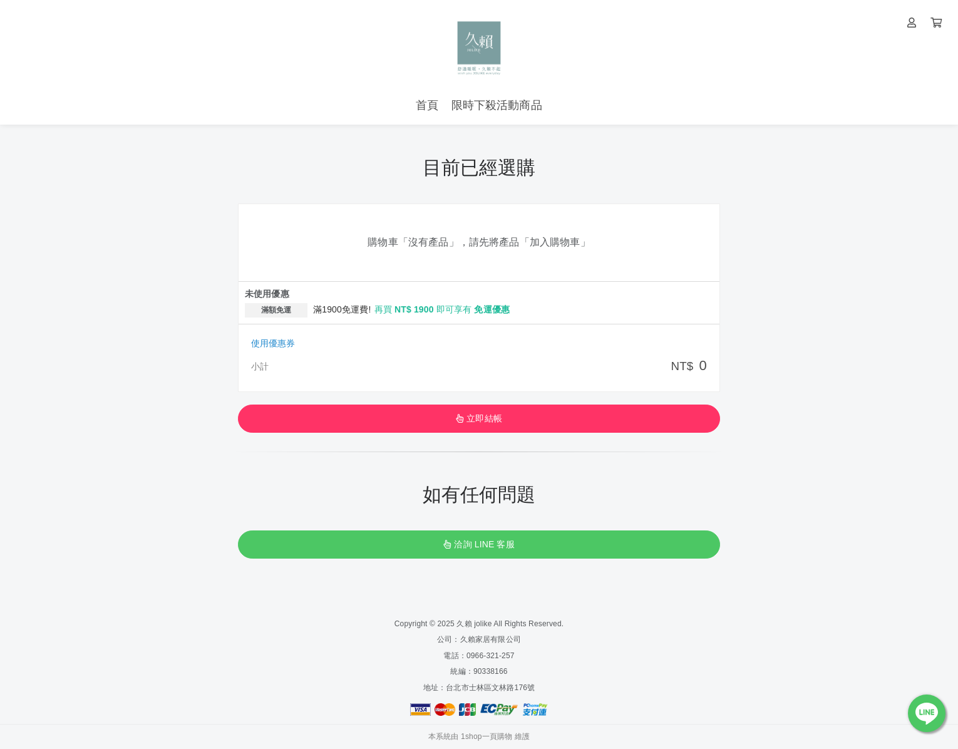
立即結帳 (479, 418)
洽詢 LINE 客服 (478, 544)
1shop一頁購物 (486, 736)
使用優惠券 (273, 343)
